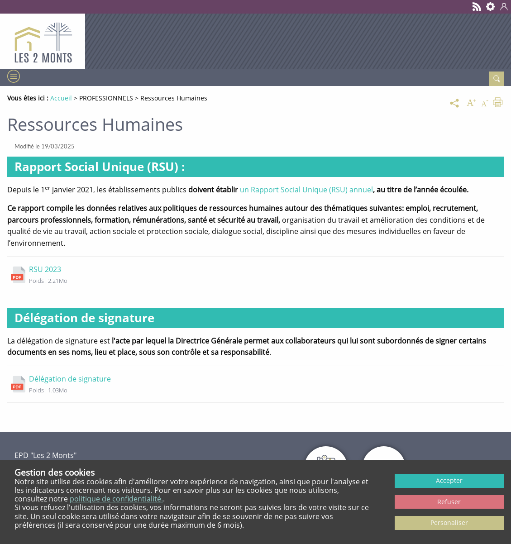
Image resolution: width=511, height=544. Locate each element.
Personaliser (449, 522)
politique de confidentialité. (116, 499)
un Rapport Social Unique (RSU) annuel (306, 190)
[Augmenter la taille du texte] (471, 103)
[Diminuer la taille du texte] (485, 103)
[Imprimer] (498, 103)
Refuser (449, 501)
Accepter (449, 480)
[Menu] (12, 76)
